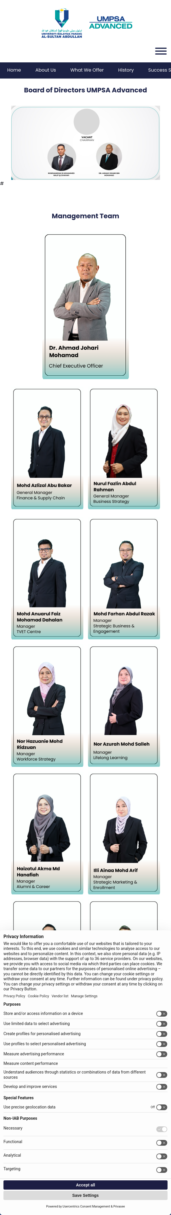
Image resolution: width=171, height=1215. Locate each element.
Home (14, 70)
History (126, 70)
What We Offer (87, 70)
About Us (45, 70)
